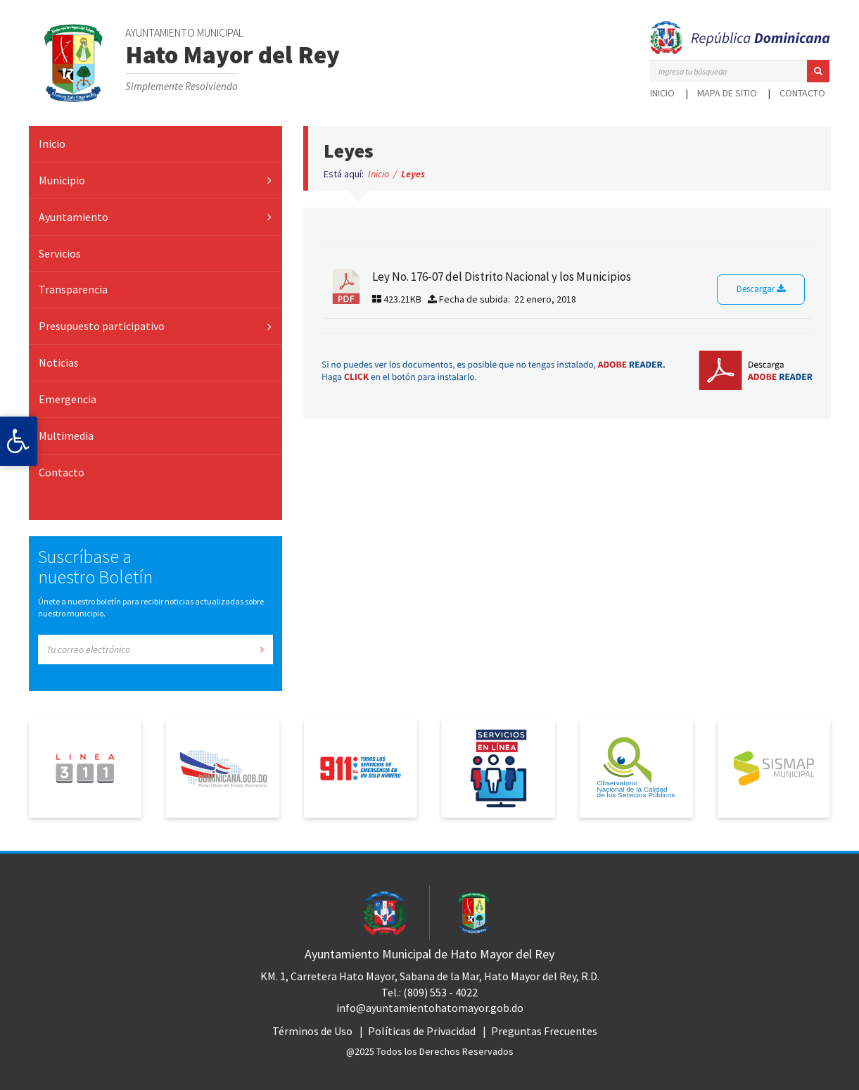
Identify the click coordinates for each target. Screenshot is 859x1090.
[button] (818, 71)
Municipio (62, 180)
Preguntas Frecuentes (544, 1031)
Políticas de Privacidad (422, 1031)
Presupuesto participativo (102, 326)
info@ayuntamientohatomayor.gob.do (429, 1008)
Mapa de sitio (727, 93)
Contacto (802, 93)
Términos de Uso (312, 1031)
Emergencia (67, 399)
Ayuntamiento (73, 217)
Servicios (60, 253)
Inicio (662, 93)
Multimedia (66, 436)
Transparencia (73, 289)
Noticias (59, 362)
